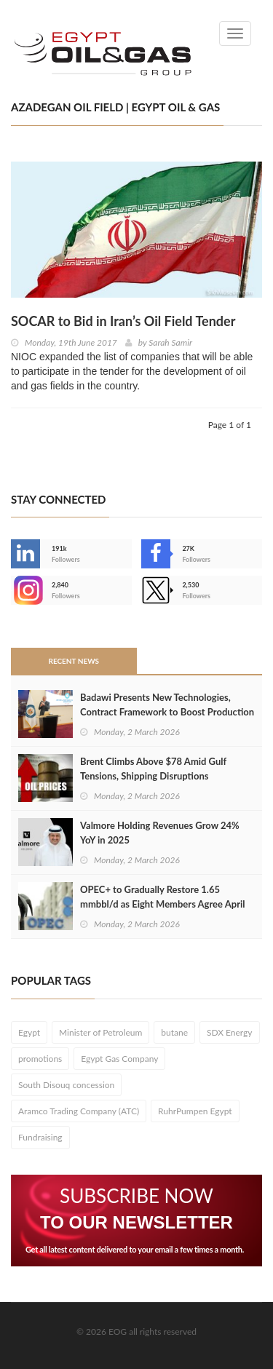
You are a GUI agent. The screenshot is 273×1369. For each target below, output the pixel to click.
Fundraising (40, 1137)
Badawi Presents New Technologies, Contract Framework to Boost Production (167, 704)
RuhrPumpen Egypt (195, 1111)
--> (25, 590)
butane (174, 1032)
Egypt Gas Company (119, 1058)
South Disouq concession (66, 1084)
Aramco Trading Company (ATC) (78, 1111)
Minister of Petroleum (100, 1032)
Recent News (73, 660)
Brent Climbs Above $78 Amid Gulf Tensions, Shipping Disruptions (153, 768)
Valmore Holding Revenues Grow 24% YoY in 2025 (160, 833)
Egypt (29, 1032)
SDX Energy (230, 1032)
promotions (40, 1058)
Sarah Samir (170, 342)
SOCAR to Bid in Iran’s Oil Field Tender (123, 321)
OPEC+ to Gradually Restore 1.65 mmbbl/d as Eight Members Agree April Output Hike (162, 904)
